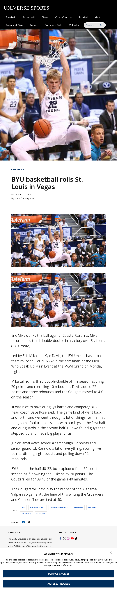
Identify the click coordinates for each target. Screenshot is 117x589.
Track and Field (53, 25)
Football (83, 17)
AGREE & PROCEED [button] (59, 583)
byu (23, 507)
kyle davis (26, 514)
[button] (111, 552)
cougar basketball (59, 507)
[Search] (95, 25)
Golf (97, 17)
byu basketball (37, 507)
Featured (40, 514)
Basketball (28, 17)
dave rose (78, 507)
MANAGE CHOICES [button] (58, 573)
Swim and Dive (14, 25)
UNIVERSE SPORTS (26, 8)
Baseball (10, 17)
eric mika (92, 507)
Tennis (33, 25)
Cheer (45, 17)
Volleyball (74, 25)
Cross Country (63, 17)
